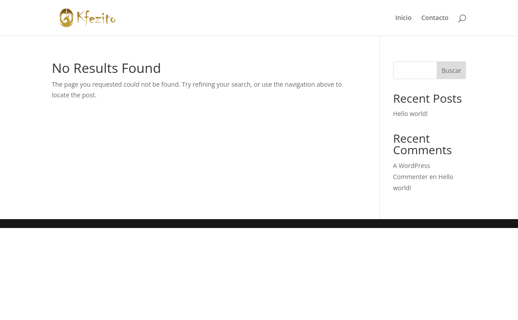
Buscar (452, 70)
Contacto (434, 18)
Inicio (403, 18)
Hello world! (410, 113)
